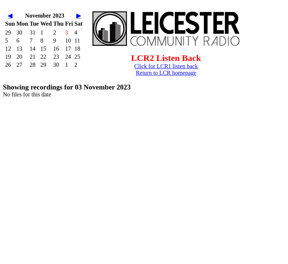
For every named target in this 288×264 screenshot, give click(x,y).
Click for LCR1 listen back (166, 66)
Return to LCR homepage (166, 73)
